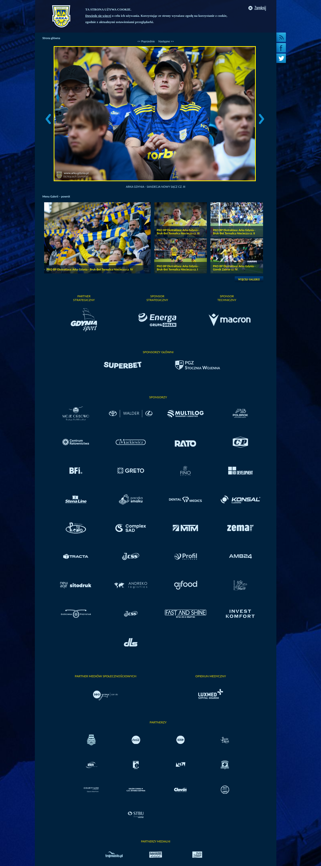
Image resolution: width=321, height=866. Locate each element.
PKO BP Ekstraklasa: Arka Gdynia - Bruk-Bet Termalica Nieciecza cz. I (178, 267)
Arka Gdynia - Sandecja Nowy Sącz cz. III (155, 186)
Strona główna (51, 38)
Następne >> (166, 41)
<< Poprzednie (146, 41)
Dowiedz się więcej (98, 16)
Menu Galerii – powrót (56, 196)
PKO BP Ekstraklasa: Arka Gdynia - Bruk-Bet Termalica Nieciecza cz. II (234, 231)
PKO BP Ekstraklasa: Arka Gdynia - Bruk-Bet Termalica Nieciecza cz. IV (90, 269)
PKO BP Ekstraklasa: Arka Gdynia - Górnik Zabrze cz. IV (234, 267)
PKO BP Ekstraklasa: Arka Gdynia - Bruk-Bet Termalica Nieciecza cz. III (178, 231)
